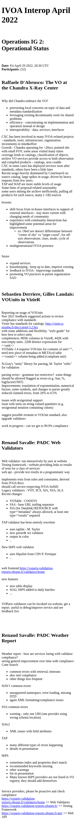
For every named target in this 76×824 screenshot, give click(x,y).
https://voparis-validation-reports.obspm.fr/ (30, 806)
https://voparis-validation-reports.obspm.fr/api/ (32, 813)
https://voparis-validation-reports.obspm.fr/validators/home (27, 570)
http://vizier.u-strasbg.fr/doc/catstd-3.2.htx (33, 325)
